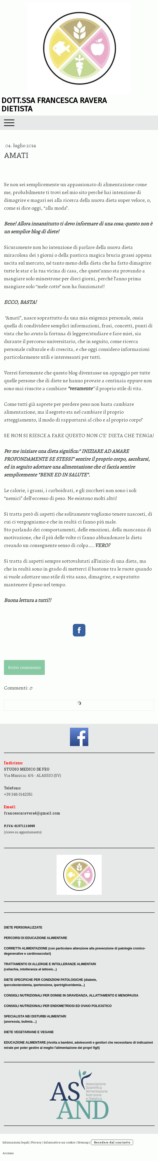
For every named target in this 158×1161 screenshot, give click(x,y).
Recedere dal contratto (112, 1142)
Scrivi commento (24, 667)
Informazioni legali (16, 1142)
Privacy (36, 1142)
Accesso (8, 1153)
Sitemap (83, 1142)
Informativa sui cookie (59, 1142)
